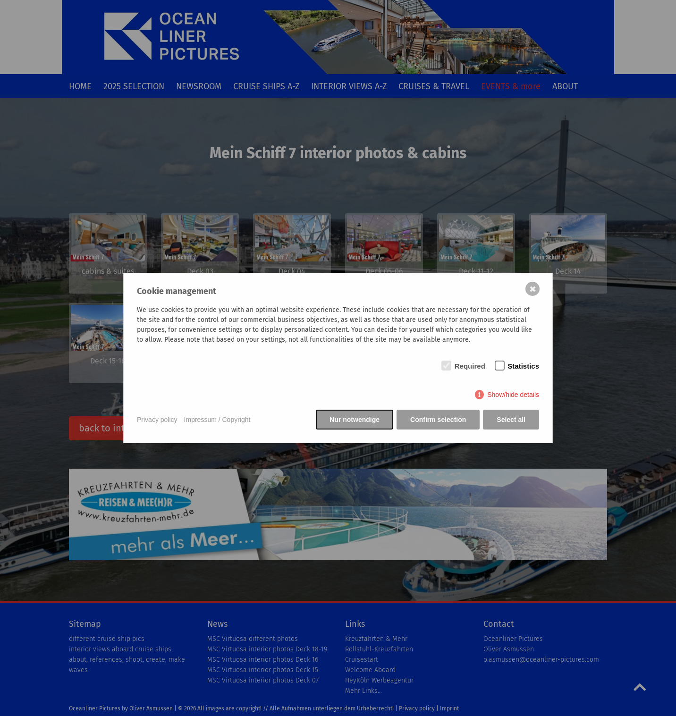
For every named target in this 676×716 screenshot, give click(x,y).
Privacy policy (157, 419)
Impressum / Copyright (217, 419)
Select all (511, 419)
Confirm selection (438, 419)
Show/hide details (513, 394)
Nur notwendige (355, 419)
